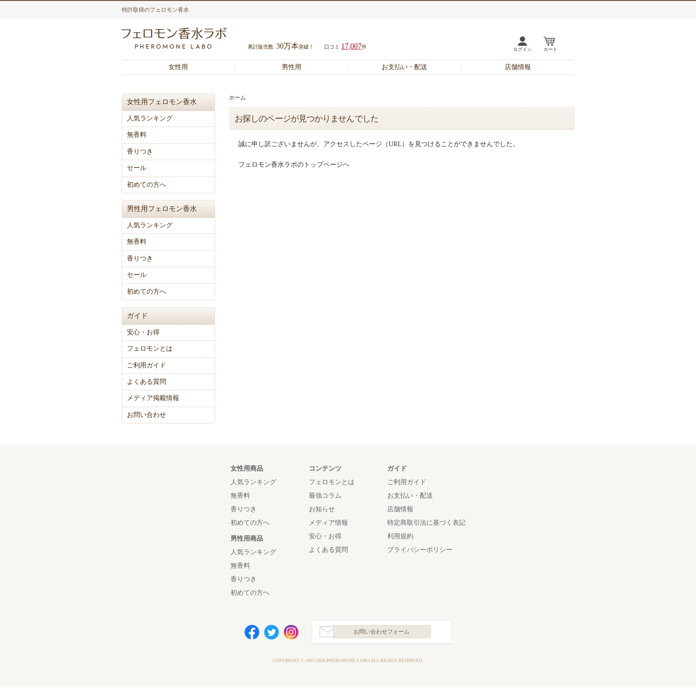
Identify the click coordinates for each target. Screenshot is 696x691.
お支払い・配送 (404, 67)
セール (136, 167)
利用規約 (400, 536)
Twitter (271, 634)
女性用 (178, 67)
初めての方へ (146, 184)
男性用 (291, 67)
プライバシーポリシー (419, 549)
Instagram (291, 634)
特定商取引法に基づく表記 (426, 522)
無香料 (136, 134)
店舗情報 (518, 67)
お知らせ (322, 509)
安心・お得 (143, 332)
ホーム (237, 97)
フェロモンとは (150, 348)
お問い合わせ (146, 414)
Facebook (251, 634)
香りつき (140, 151)
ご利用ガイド (146, 365)
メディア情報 (328, 522)
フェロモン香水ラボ (185, 39)
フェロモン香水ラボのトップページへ (293, 164)
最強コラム (325, 495)
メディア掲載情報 (153, 398)
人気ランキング (150, 118)
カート (550, 49)
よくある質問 (146, 381)
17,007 (351, 46)
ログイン (522, 49)
